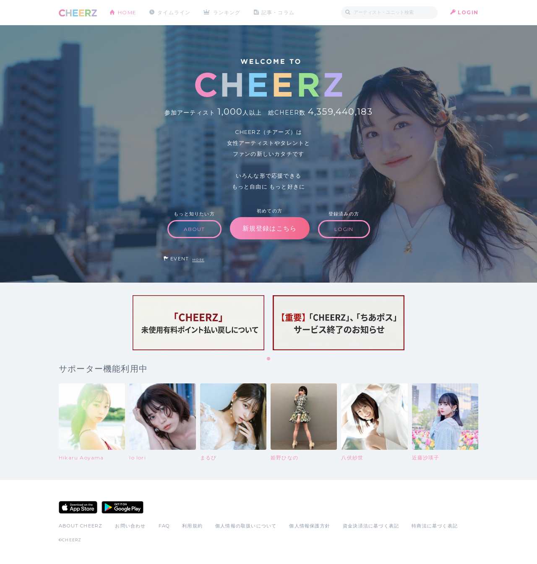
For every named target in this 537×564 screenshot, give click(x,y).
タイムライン (173, 12)
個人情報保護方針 (309, 526)
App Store (78, 507)
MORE (198, 260)
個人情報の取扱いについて (245, 526)
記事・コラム (278, 12)
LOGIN (468, 12)
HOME (127, 12)
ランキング (227, 12)
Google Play (122, 507)
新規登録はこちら (269, 228)
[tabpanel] (198, 322)
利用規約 (192, 526)
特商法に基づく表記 (435, 526)
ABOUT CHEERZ (80, 526)
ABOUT (194, 229)
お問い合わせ (130, 526)
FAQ (164, 526)
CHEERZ (78, 12)
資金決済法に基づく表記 (371, 526)
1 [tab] (269, 359)
